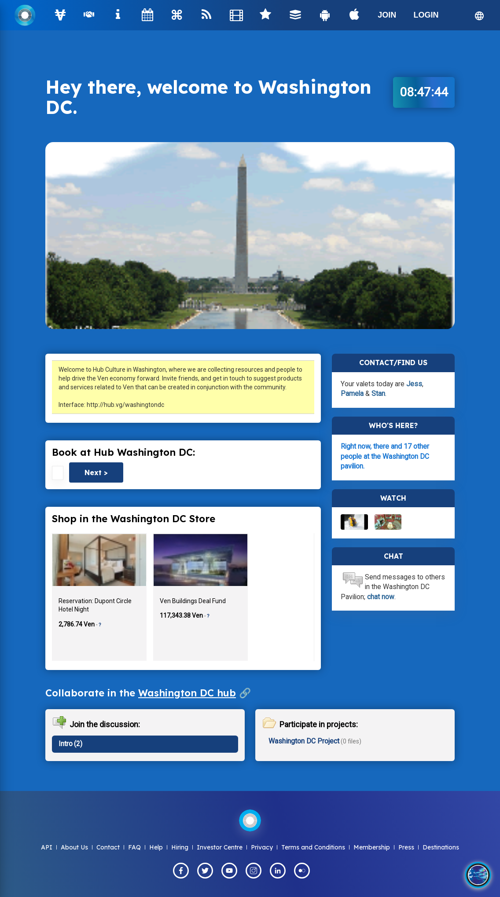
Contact (108, 847)
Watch (393, 498)
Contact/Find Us (393, 362)
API (46, 847)
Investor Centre (220, 847)
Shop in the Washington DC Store (133, 519)
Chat (393, 556)
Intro (66, 744)
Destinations (441, 847)
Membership (371, 847)
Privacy (262, 847)
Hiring (179, 847)
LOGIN (425, 15)
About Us (74, 847)
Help (156, 847)
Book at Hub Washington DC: (123, 452)
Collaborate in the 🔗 (148, 693)
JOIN (387, 15)
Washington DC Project (303, 741)
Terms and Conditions (313, 847)
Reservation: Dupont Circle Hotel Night (95, 605)
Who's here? (393, 425)
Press (406, 847)
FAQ (134, 847)
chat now (380, 597)
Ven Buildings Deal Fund (193, 600)
